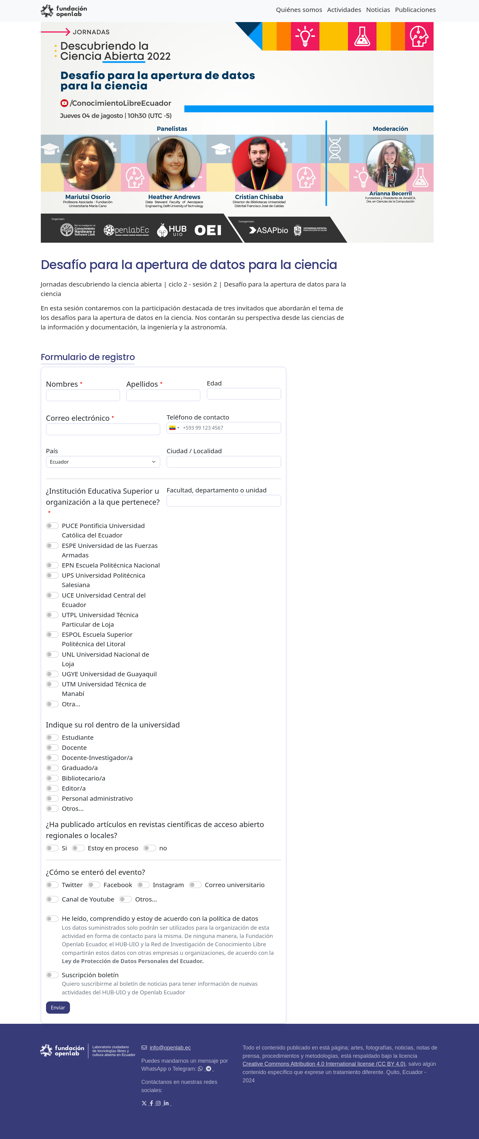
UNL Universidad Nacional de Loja (105, 659)
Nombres (62, 384)
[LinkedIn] (167, 1103)
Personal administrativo (97, 798)
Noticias (378, 9)
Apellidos (142, 384)
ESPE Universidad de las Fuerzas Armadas (110, 550)
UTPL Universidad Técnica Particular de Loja (100, 619)
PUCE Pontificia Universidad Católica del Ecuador (103, 530)
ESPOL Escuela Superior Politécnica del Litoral (97, 639)
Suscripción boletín (90, 974)
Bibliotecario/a (84, 778)
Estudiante (78, 737)
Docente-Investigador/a (97, 757)
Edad (214, 383)
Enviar (58, 1007)
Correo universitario (235, 884)
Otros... (73, 808)
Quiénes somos (299, 9)
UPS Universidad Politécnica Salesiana (103, 580)
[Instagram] (159, 1103)
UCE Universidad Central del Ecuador (104, 600)
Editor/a (74, 788)
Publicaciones (415, 9)
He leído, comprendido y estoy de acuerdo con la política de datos (160, 918)
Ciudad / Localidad (194, 450)
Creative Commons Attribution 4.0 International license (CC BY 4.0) (324, 1064)
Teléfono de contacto (198, 417)
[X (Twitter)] (144, 1103)
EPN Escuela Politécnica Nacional (111, 565)
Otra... (71, 704)
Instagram (168, 884)
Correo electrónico (78, 418)
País (52, 450)
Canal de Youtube (88, 899)
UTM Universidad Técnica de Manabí (104, 689)
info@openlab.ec (170, 1048)
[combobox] (174, 427)
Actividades (344, 9)
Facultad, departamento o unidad (217, 490)
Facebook (118, 884)
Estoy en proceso (113, 848)
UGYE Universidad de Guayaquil (109, 674)
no (163, 848)
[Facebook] (152, 1103)
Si (64, 848)
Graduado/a (80, 767)
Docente (74, 747)
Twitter (72, 884)
